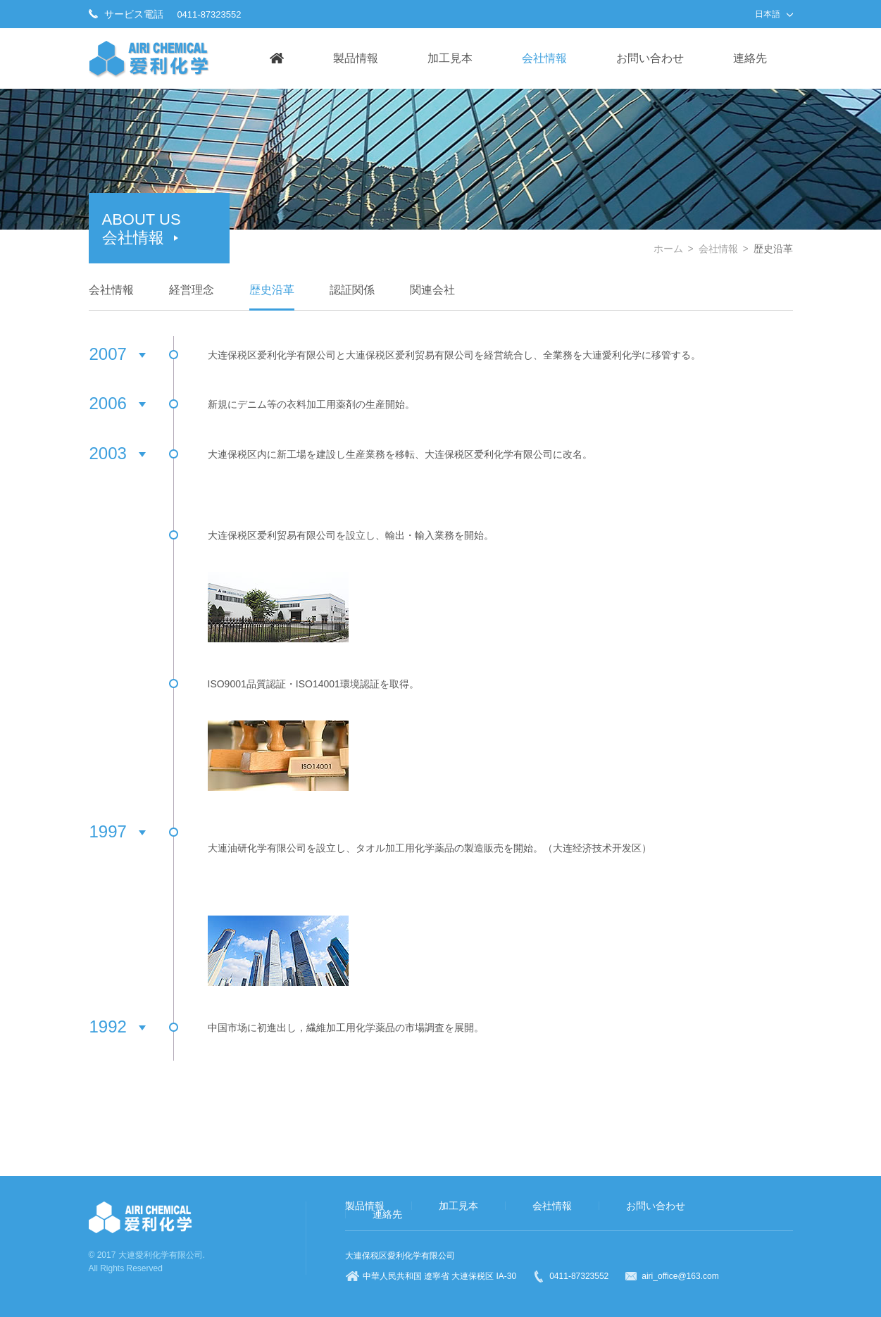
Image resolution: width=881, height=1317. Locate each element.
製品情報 (355, 58)
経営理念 (191, 290)
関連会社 (432, 290)
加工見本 (450, 58)
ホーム (668, 248)
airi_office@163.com (680, 1276)
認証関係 (352, 290)
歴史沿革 (271, 290)
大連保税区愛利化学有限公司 (400, 1256)
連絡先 (750, 58)
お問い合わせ (650, 58)
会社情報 (544, 58)
